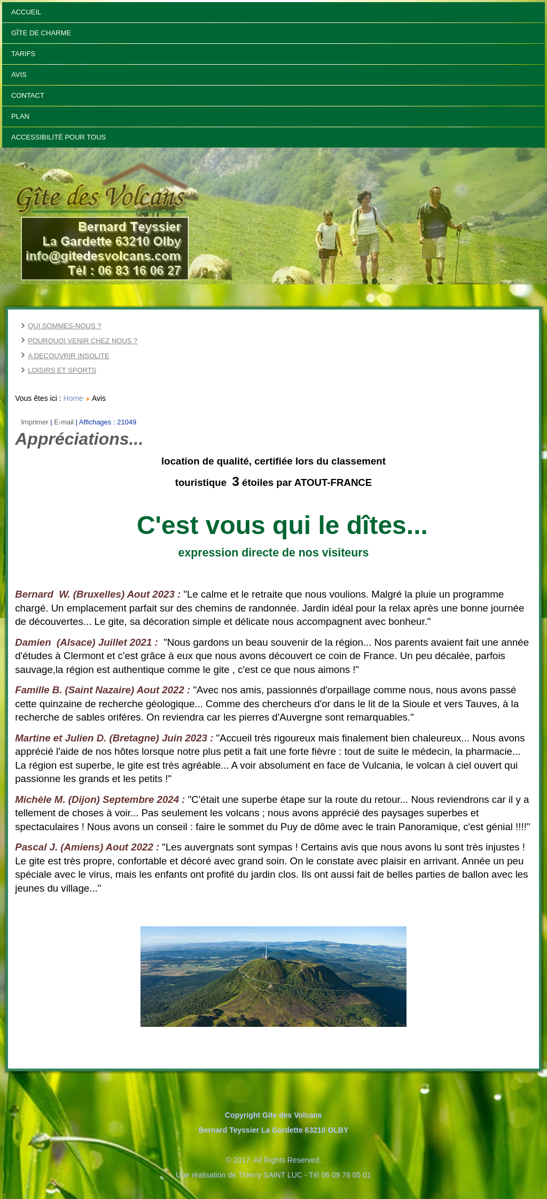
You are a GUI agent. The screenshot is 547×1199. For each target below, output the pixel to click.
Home (73, 398)
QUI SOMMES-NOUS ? (64, 326)
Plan (20, 116)
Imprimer (35, 422)
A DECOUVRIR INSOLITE (68, 356)
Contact (27, 95)
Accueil (26, 12)
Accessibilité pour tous (58, 137)
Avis (19, 75)
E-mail (64, 422)
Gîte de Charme (41, 33)
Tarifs (23, 54)
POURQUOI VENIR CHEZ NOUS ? (82, 341)
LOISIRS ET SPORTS (62, 370)
